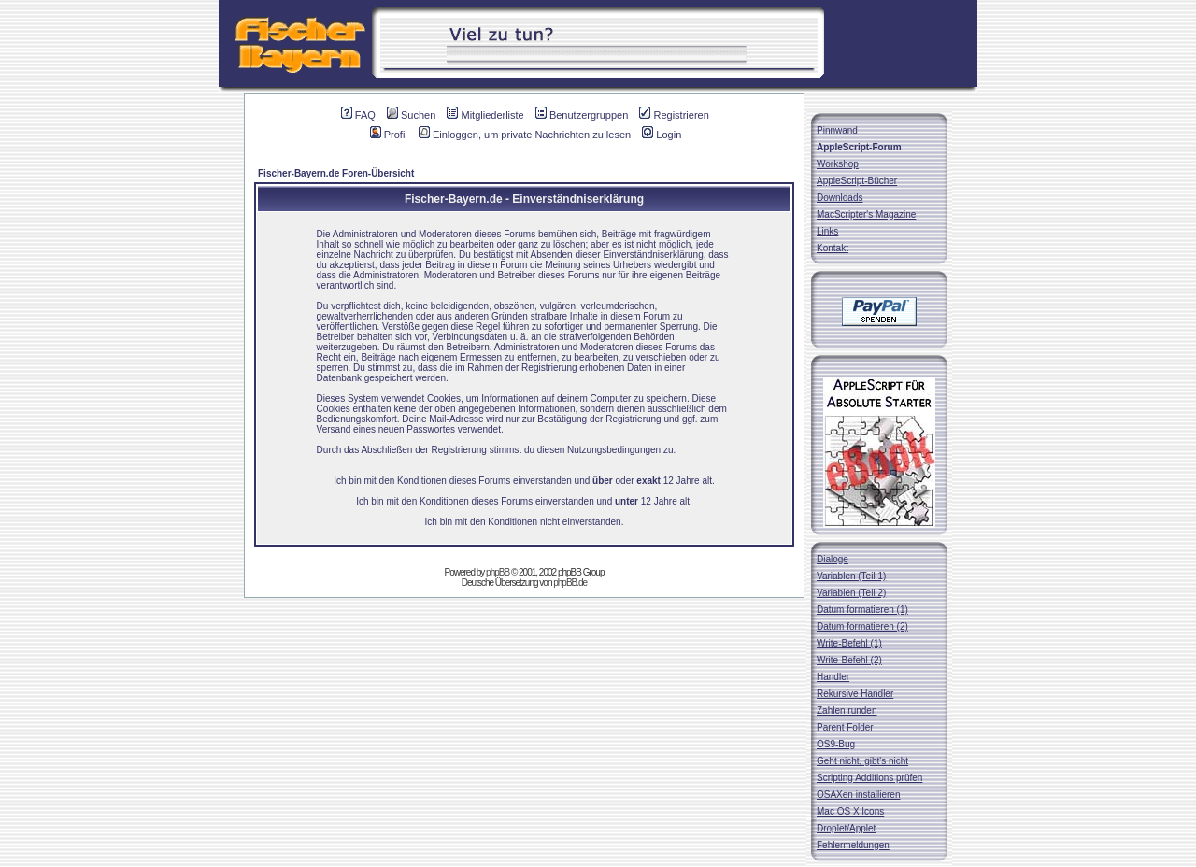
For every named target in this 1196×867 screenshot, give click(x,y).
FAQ (358, 115)
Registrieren (673, 115)
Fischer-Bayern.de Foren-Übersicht (336, 173)
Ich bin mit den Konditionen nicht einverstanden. (524, 522)
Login (661, 134)
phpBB (497, 572)
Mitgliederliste (485, 115)
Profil (388, 134)
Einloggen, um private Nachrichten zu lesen (525, 134)
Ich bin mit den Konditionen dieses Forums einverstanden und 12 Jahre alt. (524, 501)
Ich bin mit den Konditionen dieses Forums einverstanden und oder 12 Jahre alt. (524, 481)
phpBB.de (570, 582)
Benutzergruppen (581, 115)
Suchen (411, 115)
